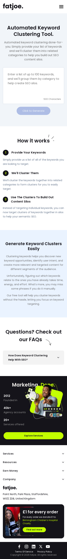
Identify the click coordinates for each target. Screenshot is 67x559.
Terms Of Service (24, 551)
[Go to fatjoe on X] (41, 546)
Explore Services (33, 435)
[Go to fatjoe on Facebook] (19, 546)
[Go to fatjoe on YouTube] (48, 546)
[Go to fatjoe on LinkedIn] (33, 546)
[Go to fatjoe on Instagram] (26, 546)
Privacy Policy (44, 551)
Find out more (34, 529)
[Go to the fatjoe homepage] (13, 6)
